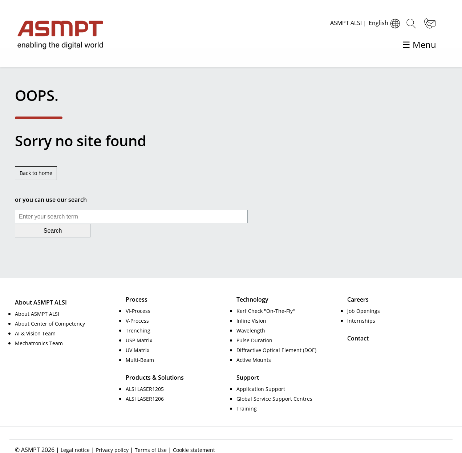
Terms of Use (151, 435)
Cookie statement (194, 435)
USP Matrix (139, 325)
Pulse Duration (254, 325)
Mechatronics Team (39, 328)
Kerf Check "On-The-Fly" (265, 296)
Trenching (138, 316)
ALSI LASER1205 (145, 374)
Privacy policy (112, 435)
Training (246, 394)
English (385, 23)
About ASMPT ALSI (37, 299)
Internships (361, 306)
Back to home (36, 173)
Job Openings (363, 296)
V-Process (137, 306)
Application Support (260, 374)
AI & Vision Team (35, 318)
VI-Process (138, 296)
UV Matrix (137, 335)
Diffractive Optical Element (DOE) (276, 335)
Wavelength (250, 316)
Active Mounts (253, 345)
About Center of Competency (50, 309)
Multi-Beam (140, 345)
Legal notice (75, 435)
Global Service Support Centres (274, 384)
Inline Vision (251, 306)
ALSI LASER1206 (145, 384)
